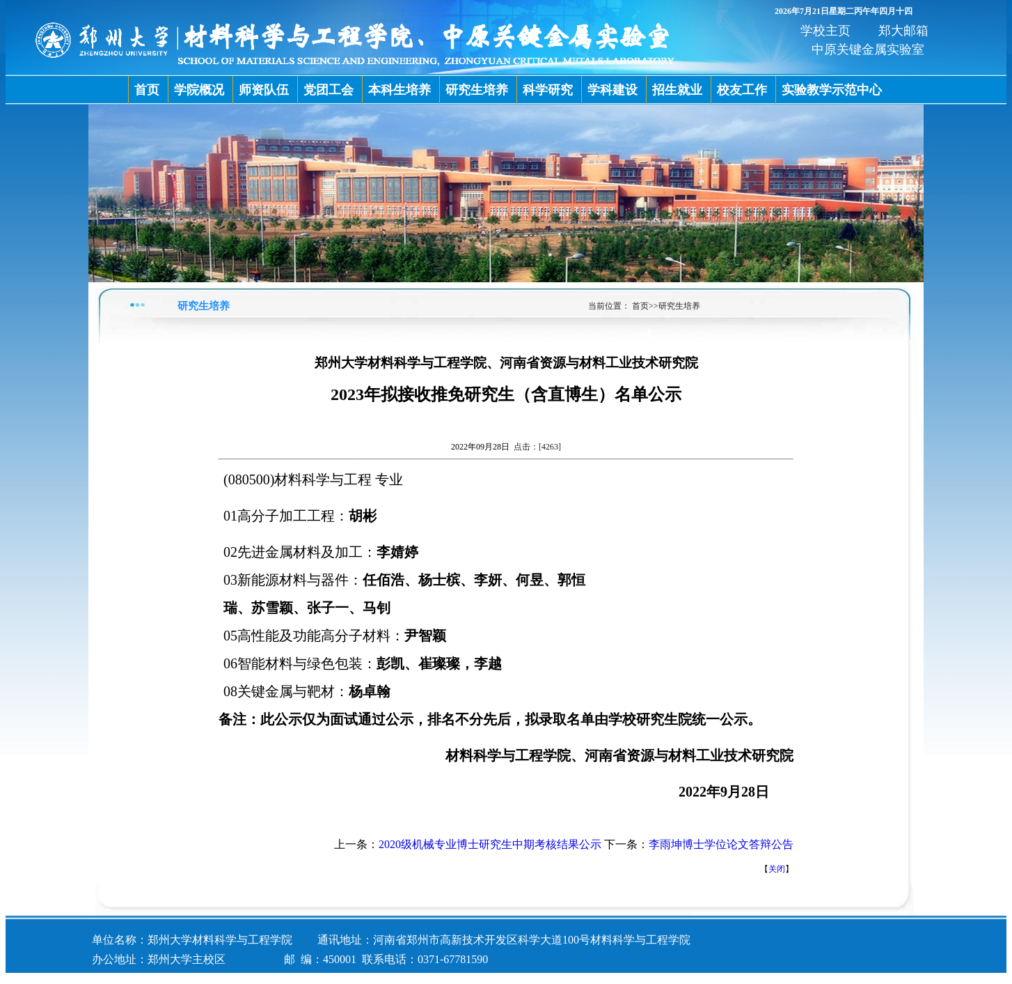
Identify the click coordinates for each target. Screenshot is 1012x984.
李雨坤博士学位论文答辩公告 (721, 844)
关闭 (776, 869)
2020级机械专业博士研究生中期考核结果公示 (490, 844)
